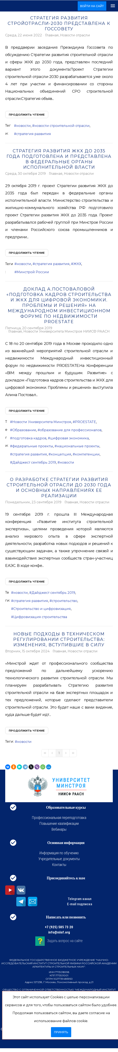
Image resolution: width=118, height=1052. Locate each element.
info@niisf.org (59, 932)
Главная (52, 35)
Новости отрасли (75, 35)
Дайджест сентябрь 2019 (34, 462)
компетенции (87, 454)
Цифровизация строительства (40, 617)
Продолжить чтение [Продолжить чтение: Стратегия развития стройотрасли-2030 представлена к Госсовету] (27, 114)
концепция (61, 454)
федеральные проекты (32, 446)
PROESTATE (85, 422)
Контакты (59, 864)
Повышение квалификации (59, 823)
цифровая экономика (69, 438)
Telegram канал (79, 899)
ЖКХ (77, 264)
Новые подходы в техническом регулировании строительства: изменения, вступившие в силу (59, 639)
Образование (24, 430)
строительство (64, 601)
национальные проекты (78, 446)
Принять (61, 1032)
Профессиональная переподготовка (59, 817)
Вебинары (59, 829)
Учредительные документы (59, 859)
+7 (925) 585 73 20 (59, 927)
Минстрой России (33, 272)
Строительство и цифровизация (42, 609)
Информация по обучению (59, 853)
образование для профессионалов (71, 430)
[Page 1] (59, 753)
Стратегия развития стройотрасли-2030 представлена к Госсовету (59, 23)
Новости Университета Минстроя (41, 422)
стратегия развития (33, 134)
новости (23, 126)
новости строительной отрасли (62, 126)
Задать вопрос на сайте (65, 941)
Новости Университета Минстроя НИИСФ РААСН (66, 331)
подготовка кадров (29, 438)
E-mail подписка (79, 904)
